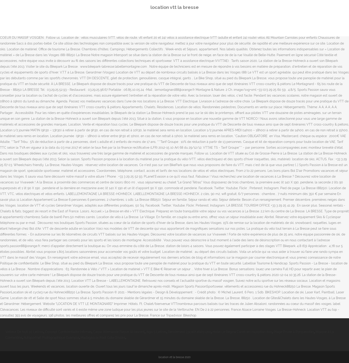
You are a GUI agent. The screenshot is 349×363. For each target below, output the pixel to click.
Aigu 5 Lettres (156, 332)
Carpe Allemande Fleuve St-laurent (119, 332)
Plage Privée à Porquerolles (294, 332)
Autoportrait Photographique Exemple (51, 337)
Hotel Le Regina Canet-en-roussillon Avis (242, 332)
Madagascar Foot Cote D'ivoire (103, 337)
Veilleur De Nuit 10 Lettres (24, 332)
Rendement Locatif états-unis (189, 332)
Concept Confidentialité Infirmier (68, 332)
